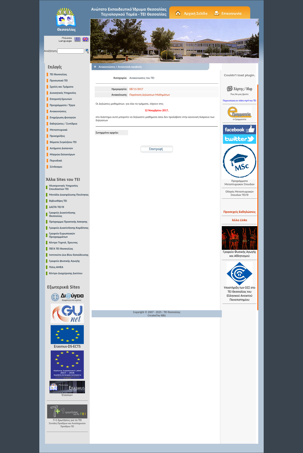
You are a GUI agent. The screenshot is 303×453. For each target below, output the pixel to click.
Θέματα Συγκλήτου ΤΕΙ (63, 142)
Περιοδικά (56, 160)
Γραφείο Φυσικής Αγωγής (64, 261)
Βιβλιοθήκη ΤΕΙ (58, 200)
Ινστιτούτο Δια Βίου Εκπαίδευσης (69, 254)
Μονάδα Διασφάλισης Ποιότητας (69, 194)
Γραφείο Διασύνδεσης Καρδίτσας (69, 227)
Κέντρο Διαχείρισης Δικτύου (66, 273)
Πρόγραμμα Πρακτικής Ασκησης (68, 221)
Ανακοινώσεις (58, 111)
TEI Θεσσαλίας (58, 74)
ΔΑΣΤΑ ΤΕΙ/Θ (56, 207)
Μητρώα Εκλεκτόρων (62, 154)
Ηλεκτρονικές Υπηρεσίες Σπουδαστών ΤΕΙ (63, 187)
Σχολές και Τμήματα (61, 86)
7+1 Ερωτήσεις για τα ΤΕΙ (67, 422)
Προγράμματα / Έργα (62, 105)
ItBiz (163, 315)
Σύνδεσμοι (56, 166)
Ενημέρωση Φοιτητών (63, 117)
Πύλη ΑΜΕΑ (56, 267)
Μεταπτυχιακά (58, 129)
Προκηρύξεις (57, 136)
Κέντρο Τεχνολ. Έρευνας (63, 242)
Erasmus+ (67, 394)
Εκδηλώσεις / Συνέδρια (63, 123)
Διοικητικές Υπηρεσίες (63, 92)
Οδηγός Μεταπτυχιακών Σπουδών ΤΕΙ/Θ (239, 193)
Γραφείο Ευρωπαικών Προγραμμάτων (62, 235)
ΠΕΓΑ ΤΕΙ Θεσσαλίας (61, 248)
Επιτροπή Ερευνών (61, 99)
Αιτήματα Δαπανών (61, 148)
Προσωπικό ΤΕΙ (59, 80)
